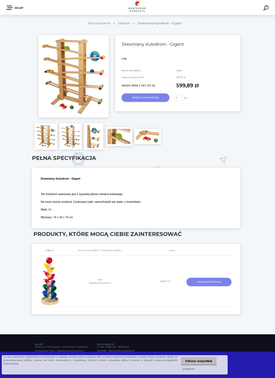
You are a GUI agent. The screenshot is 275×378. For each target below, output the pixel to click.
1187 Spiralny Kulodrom (100, 281)
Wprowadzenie (99, 23)
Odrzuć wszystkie (198, 361)
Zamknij (188, 369)
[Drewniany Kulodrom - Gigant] (74, 36)
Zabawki (124, 23)
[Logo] (138, 7)
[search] (266, 8)
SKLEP (15, 8)
